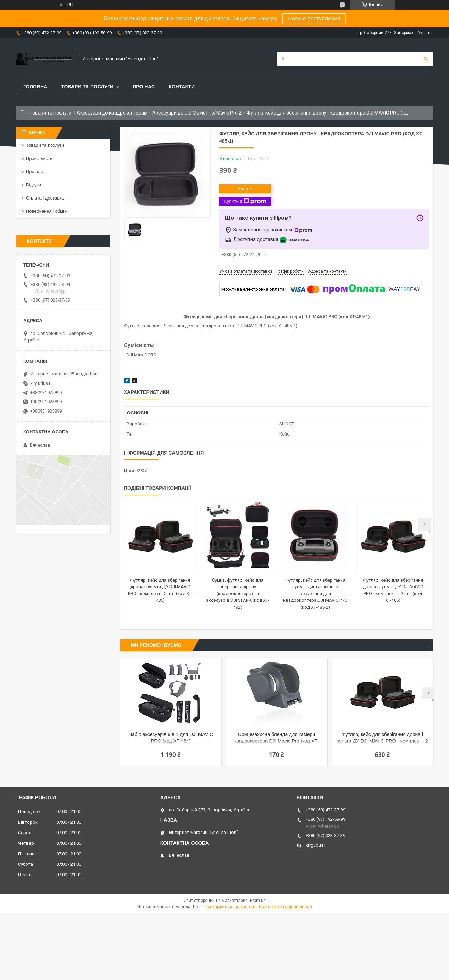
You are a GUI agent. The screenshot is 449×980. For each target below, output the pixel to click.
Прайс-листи (39, 158)
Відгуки (33, 184)
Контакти (182, 87)
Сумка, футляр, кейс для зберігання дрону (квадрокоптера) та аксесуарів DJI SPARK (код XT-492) (237, 593)
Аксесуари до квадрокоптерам (112, 113)
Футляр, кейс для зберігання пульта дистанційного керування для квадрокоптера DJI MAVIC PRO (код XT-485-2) (315, 593)
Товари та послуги (87, 87)
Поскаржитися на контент (230, 906)
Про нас (144, 87)
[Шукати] (426, 59)
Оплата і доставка (45, 198)
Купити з (245, 201)
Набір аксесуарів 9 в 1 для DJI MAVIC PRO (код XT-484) (170, 738)
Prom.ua (258, 900)
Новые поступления (314, 18)
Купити (245, 188)
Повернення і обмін (46, 211)
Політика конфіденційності (285, 906)
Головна (35, 87)
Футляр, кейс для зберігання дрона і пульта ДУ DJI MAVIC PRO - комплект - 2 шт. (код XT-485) (382, 738)
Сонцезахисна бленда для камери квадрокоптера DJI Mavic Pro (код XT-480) (276, 738)
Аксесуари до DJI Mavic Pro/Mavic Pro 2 (197, 113)
